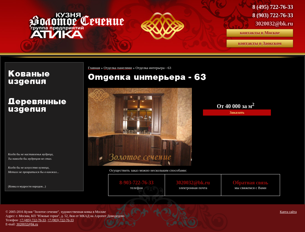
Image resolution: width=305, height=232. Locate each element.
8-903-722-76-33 (137, 182)
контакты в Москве (259, 32)
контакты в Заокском (259, 43)
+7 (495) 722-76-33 (32, 220)
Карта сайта (288, 212)
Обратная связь (250, 182)
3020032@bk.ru (274, 24)
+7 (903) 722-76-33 (60, 220)
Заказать (237, 112)
